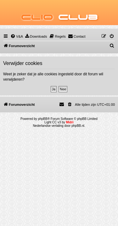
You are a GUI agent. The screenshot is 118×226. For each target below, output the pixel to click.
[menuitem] (16, 36)
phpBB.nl (77, 125)
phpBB (43, 119)
